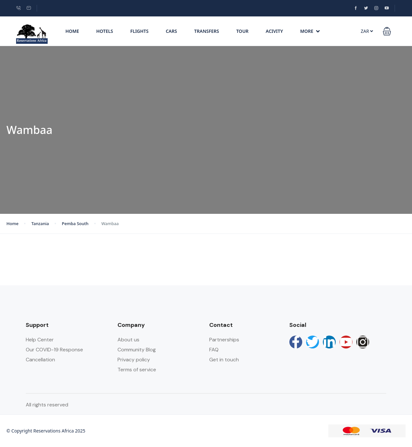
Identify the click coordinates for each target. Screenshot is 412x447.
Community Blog (136, 349)
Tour (242, 31)
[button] (387, 31)
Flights (139, 31)
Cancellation (40, 359)
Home (72, 31)
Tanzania (40, 223)
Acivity (274, 31)
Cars (171, 31)
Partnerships (224, 339)
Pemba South (75, 223)
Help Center (40, 339)
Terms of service (136, 369)
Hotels (104, 31)
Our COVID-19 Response (54, 349)
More (310, 31)
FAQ (214, 349)
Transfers (206, 31)
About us (128, 339)
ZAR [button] (367, 31)
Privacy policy (133, 359)
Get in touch (224, 359)
